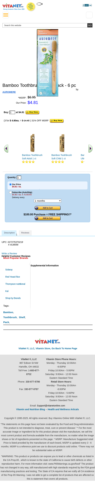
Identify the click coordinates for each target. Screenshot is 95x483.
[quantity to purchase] (12, 112)
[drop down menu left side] (5, 15)
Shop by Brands (13, 298)
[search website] (47, 25)
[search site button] (89, 25)
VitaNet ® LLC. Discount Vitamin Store (47, 341)
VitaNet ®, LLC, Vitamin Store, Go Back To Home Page (47, 348)
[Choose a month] (47, 200)
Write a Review (9, 253)
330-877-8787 (31, 389)
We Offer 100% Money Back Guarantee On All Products (31, 7)
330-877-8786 (33, 381)
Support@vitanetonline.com (51, 405)
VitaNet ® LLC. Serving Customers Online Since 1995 (13, 6)
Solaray (8, 269)
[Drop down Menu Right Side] (89, 15)
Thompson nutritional (15, 283)
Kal (6, 291)
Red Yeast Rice (12, 276)
